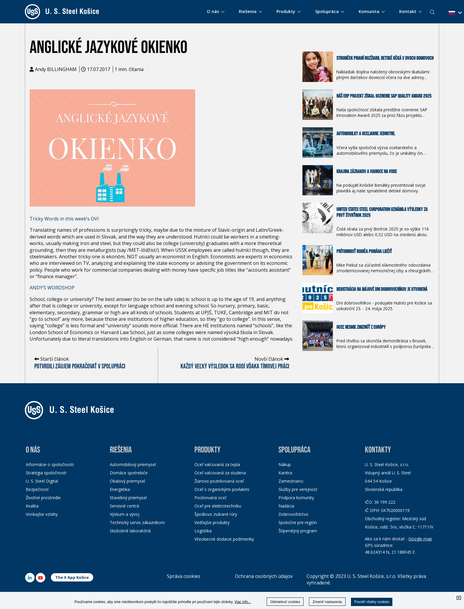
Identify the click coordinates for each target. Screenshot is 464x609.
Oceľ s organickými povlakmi (221, 489)
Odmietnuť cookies (285, 602)
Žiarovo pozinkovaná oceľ (219, 481)
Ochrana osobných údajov (264, 576)
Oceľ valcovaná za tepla (217, 464)
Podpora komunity (296, 497)
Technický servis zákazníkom (137, 522)
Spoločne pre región (297, 522)
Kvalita (32, 506)
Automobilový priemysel (133, 464)
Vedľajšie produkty (212, 522)
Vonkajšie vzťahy (42, 514)
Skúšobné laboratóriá (130, 531)
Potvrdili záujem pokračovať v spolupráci (79, 366)
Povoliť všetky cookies (371, 602)
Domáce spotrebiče (129, 473)
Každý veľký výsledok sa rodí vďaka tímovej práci (235, 366)
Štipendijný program (297, 531)
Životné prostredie (43, 497)
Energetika (120, 489)
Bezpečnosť (37, 489)
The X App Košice (72, 577)
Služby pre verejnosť (297, 489)
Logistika (203, 531)
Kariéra (285, 473)
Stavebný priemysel (128, 497)
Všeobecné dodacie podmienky (224, 539)
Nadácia (286, 506)
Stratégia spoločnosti (46, 473)
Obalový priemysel (127, 481)
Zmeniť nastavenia (327, 602)
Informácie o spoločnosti (50, 464)
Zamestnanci (290, 481)
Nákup (284, 464)
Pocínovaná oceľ (210, 497)
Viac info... (242, 602)
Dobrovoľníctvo (293, 514)
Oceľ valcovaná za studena (220, 473)
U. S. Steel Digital (42, 481)
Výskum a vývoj (124, 514)
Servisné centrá (124, 506)
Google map (420, 539)
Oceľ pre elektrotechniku (217, 506)
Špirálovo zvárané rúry (215, 514)
